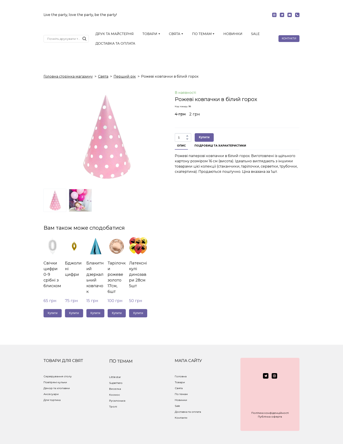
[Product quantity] (182, 137)
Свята (103, 76)
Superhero (115, 383)
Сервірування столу (58, 376)
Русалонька (117, 400)
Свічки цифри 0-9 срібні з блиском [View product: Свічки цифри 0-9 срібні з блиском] (52, 274)
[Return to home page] (171, 15)
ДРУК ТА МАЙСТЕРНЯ (114, 34)
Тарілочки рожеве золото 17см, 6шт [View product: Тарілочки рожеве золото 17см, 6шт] (117, 277)
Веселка (115, 388)
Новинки (181, 400)
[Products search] (66, 38)
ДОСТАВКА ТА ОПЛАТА (115, 43)
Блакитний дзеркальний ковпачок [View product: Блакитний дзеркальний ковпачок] (95, 277)
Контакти (181, 417)
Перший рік (125, 76)
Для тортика (52, 400)
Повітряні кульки (55, 382)
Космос (114, 394)
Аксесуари (51, 394)
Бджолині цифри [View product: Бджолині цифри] (73, 269)
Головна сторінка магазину (68, 76)
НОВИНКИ (232, 34)
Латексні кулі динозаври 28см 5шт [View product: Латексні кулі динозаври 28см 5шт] (138, 274)
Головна (181, 376)
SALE (255, 34)
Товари (180, 382)
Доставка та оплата (188, 411)
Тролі (113, 406)
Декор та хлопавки (57, 388)
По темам (181, 394)
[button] (274, 15)
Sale (177, 405)
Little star (115, 377)
